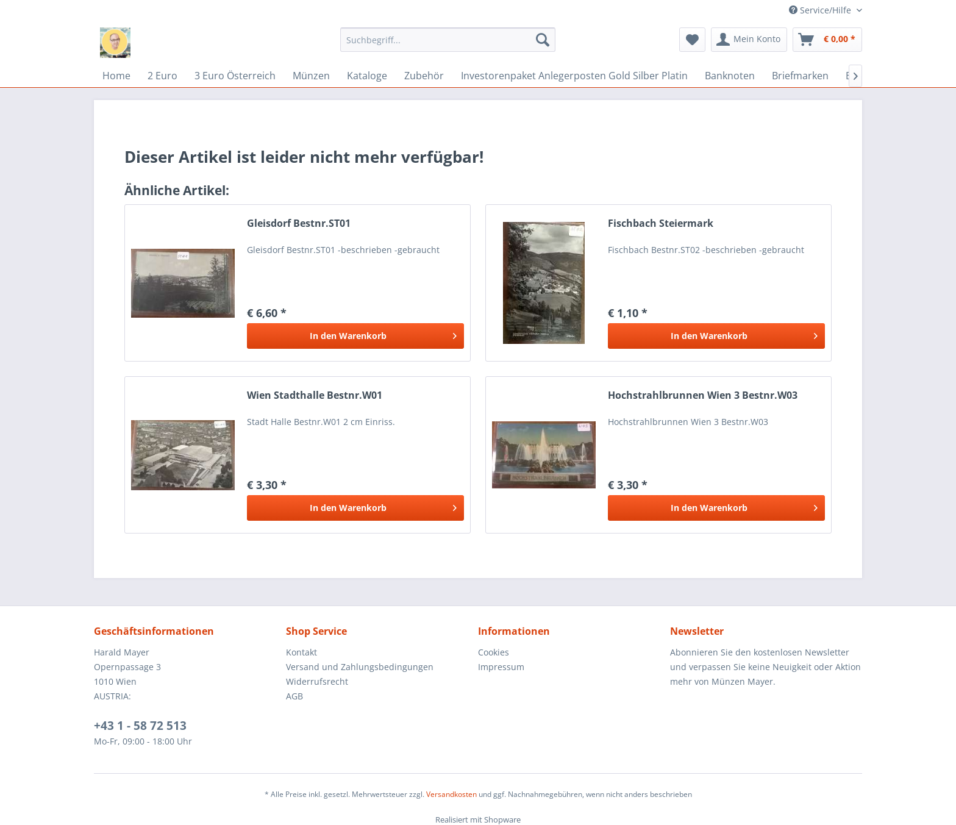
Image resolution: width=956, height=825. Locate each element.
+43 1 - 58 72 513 (140, 726)
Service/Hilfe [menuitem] (821, 10)
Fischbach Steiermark (660, 223)
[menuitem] (447, 39)
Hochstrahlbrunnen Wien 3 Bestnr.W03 (702, 395)
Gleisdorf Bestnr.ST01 (299, 223)
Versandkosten (451, 794)
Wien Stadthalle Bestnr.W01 (314, 395)
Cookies (493, 652)
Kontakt (301, 652)
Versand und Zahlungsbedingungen (359, 667)
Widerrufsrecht (317, 681)
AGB (294, 696)
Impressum (501, 667)
